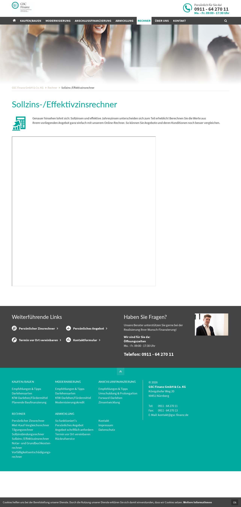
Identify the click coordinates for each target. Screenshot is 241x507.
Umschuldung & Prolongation (117, 418)
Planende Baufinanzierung (29, 427)
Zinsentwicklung (109, 427)
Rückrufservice (65, 463)
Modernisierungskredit (70, 427)
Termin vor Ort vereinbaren (35, 364)
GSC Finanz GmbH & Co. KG (28, 112)
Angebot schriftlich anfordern (74, 454)
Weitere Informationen (197, 502)
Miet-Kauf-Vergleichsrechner (30, 450)
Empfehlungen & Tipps (26, 413)
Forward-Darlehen (110, 422)
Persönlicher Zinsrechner (33, 352)
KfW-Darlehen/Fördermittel (30, 422)
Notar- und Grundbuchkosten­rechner (31, 470)
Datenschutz (106, 454)
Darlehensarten (22, 418)
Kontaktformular (81, 364)
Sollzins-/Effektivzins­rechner (30, 463)
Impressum (105, 450)
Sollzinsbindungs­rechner (28, 459)
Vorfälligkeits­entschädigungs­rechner (31, 479)
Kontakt (103, 445)
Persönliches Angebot (85, 352)
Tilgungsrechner (22, 454)
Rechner (52, 112)
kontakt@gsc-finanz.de (173, 439)
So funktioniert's (66, 445)
